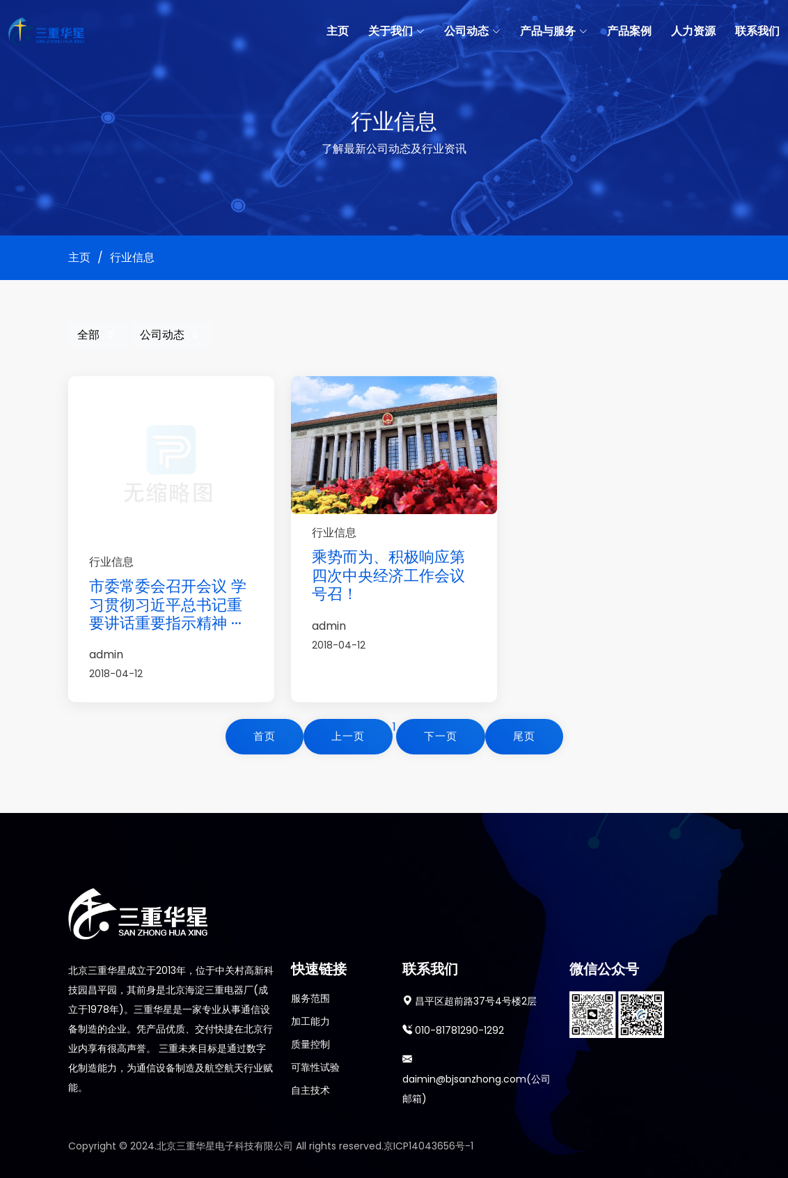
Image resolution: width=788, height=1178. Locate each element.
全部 (98, 335)
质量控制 (310, 1044)
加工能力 (310, 1021)
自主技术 (310, 1090)
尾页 (524, 736)
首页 (264, 736)
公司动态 (172, 335)
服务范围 (310, 998)
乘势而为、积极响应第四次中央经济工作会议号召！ (388, 575)
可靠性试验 (315, 1067)
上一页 (348, 736)
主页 (337, 31)
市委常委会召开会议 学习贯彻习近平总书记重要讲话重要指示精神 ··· (167, 604)
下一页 (440, 736)
